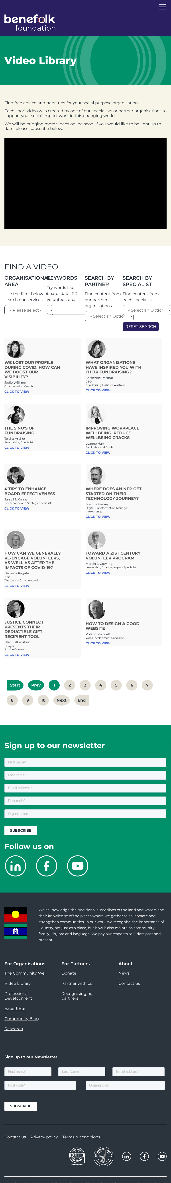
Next (62, 700)
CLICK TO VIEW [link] (16, 392)
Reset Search (140, 326)
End (82, 700)
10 (43, 700)
